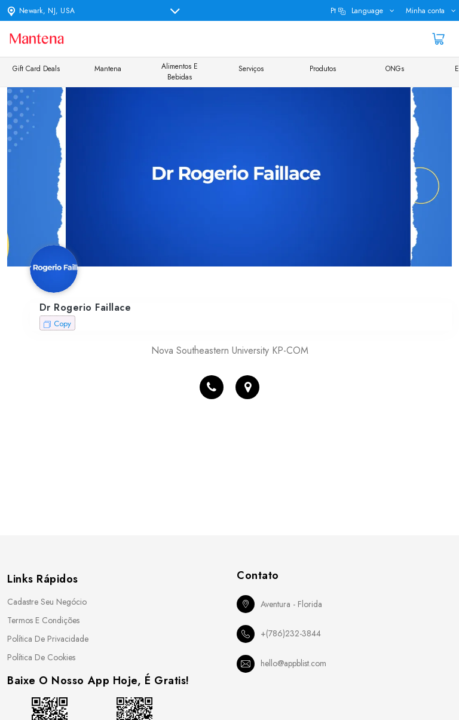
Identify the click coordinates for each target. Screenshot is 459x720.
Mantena (107, 68)
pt (357, 10)
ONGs (394, 68)
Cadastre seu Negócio (47, 602)
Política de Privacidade (47, 639)
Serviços (251, 68)
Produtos (323, 68)
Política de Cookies (41, 657)
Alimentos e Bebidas (179, 71)
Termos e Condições (43, 620)
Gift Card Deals (36, 68)
